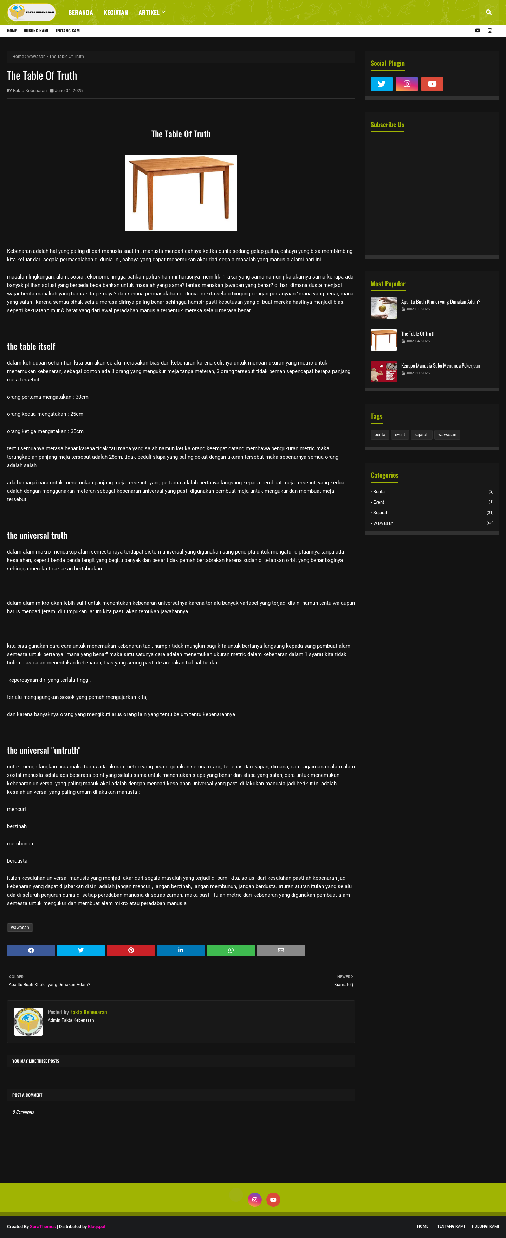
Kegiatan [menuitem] (116, 12)
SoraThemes (43, 1226)
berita (380, 434)
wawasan (36, 56)
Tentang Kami (68, 30)
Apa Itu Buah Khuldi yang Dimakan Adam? (440, 301)
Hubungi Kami (485, 1226)
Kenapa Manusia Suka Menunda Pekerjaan (440, 365)
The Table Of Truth (418, 333)
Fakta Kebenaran (30, 90)
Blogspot (96, 1226)
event (400, 434)
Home (12, 30)
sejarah (422, 434)
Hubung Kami (36, 30)
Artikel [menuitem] (149, 12)
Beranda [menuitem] (80, 12)
